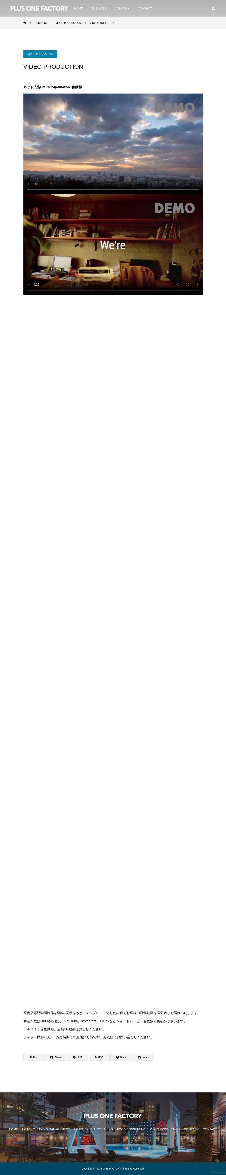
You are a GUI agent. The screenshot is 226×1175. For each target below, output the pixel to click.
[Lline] (77, 1057)
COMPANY (122, 8)
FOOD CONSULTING (131, 1129)
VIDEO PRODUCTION (40, 53)
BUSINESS (98, 8)
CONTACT (145, 8)
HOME (78, 8)
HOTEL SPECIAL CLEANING (93, 1129)
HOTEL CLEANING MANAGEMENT (46, 1129)
